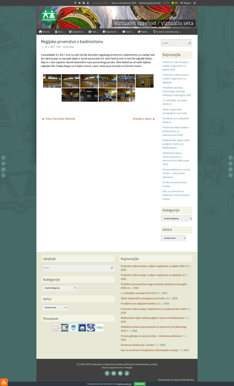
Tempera (175, 379)
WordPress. (189, 379)
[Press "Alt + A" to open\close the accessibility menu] (4, 382)
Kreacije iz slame (144, 118)
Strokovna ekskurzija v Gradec (137, 345)
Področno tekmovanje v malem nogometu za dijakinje (176, 78)
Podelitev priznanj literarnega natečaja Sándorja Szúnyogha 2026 (177, 91)
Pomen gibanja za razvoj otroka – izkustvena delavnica (176, 173)
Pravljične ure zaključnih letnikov (139, 303)
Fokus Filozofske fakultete (58, 118)
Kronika (70, 46)
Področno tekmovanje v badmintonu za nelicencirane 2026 (176, 131)
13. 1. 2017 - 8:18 (53, 46)
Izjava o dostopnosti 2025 (123, 2)
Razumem (140, 384)
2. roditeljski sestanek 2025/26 (138, 293)
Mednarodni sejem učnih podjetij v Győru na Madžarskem (176, 143)
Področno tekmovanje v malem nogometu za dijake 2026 (176, 65)
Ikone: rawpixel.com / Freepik (117, 367)
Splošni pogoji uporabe (150, 2)
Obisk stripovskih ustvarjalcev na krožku (143, 298)
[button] (117, 17)
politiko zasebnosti (124, 384)
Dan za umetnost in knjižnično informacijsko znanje (176, 194)
